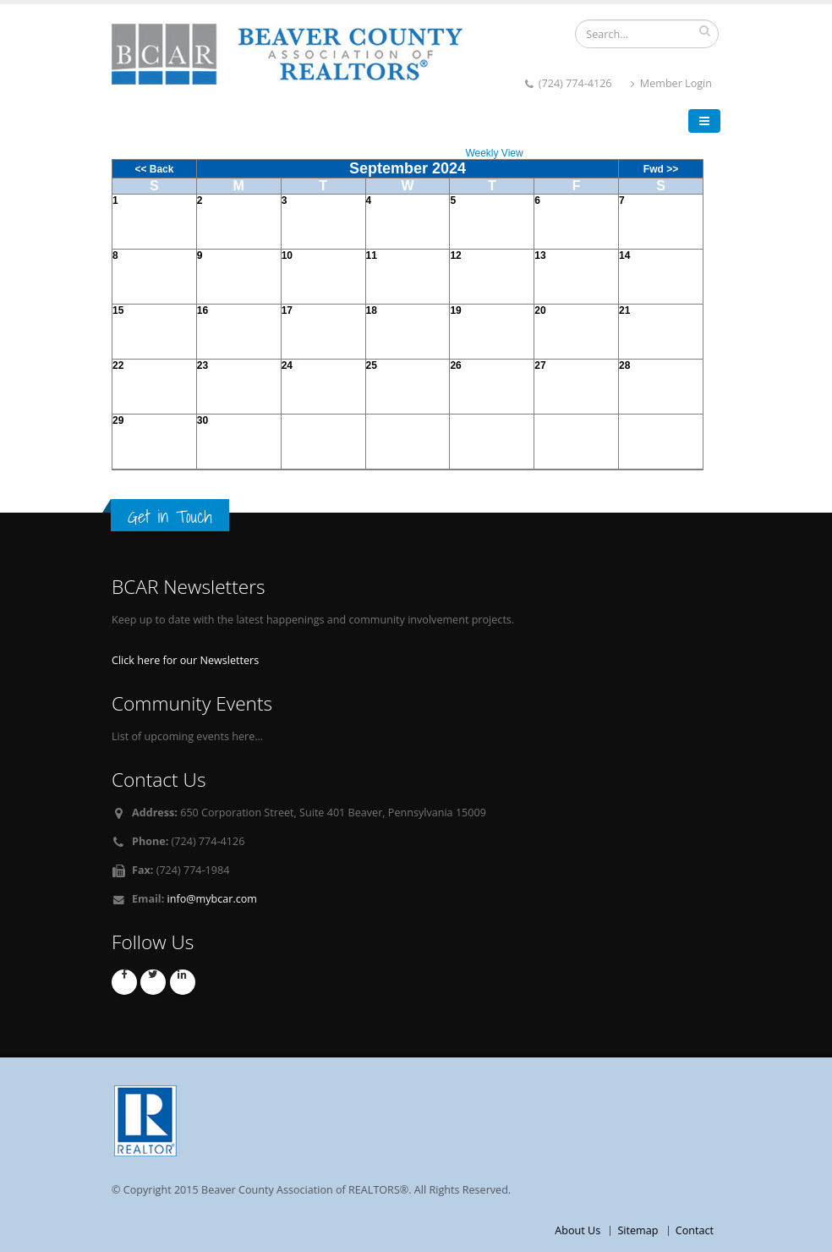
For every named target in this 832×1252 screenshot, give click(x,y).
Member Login (671, 83)
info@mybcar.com (212, 899)
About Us (577, 1230)
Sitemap (637, 1230)
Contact (695, 1230)
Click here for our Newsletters (185, 660)
